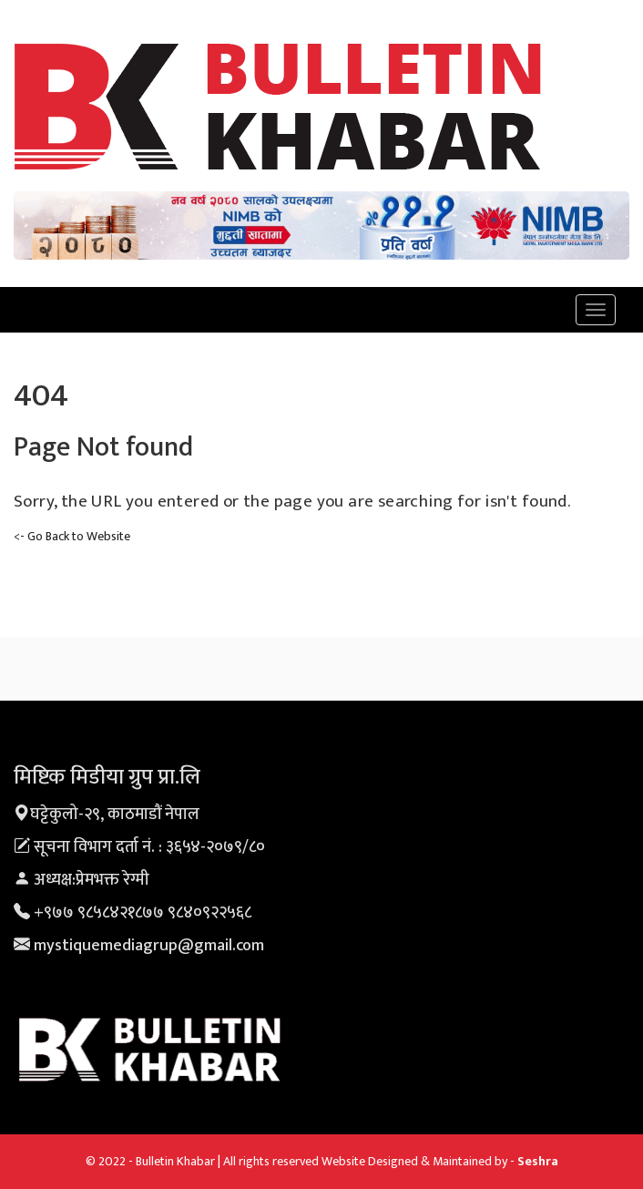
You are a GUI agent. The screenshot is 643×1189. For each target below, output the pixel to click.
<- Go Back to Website (72, 536)
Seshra (537, 1161)
